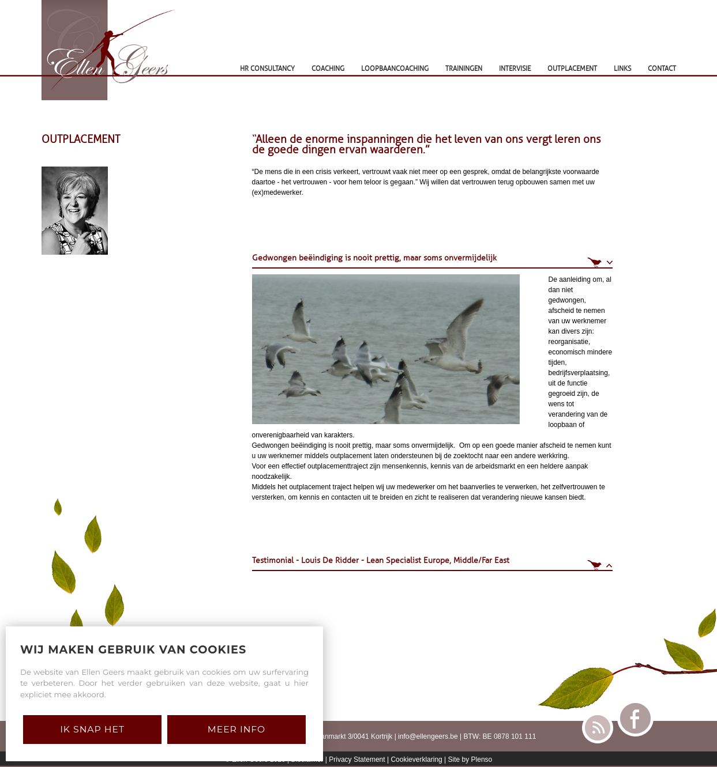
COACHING (327, 69)
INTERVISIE (515, 69)
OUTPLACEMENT (572, 69)
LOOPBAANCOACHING (395, 69)
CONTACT (662, 69)
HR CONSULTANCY (267, 69)
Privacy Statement (357, 759)
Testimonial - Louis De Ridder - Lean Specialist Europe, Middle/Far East (380, 560)
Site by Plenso (470, 759)
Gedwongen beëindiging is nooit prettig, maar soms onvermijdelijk (374, 258)
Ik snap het (92, 729)
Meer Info (236, 729)
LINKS (622, 69)
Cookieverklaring (416, 759)
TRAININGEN (463, 69)
